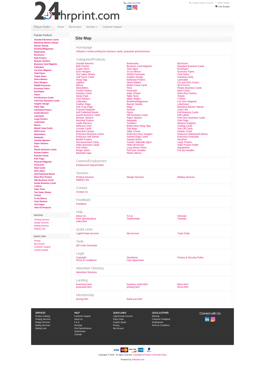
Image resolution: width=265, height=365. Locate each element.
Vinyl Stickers (40, 201)
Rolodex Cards (41, 156)
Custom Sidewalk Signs (139, 142)
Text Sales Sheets (42, 192)
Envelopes (39, 91)
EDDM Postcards (42, 85)
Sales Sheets (134, 93)
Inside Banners (41, 113)
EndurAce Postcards (188, 136)
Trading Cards (184, 125)
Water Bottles (134, 98)
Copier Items (40, 76)
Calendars (39, 67)
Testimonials (133, 218)
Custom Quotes (41, 250)
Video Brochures (135, 144)
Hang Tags (39, 107)
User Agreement (135, 260)
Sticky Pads (82, 96)
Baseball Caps (83, 153)
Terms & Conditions (86, 260)
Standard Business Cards (46, 40)
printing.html (133, 287)
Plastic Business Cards (45, 149)
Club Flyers (39, 73)
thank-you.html (134, 299)
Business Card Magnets (45, 64)
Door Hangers (40, 82)
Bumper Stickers (42, 61)
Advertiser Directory (86, 272)
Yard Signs (39, 204)
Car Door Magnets (43, 70)
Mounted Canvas (85, 131)
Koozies (131, 109)
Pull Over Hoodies (136, 150)
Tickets (37, 195)
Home (60, 26)
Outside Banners (42, 140)
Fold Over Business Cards (46, 101)
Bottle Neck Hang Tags (139, 125)
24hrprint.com (138, 359)
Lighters (80, 82)
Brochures (39, 55)
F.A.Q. (130, 216)
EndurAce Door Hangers (140, 134)
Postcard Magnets (43, 162)
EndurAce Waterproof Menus (192, 134)
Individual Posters (43, 110)
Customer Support (112, 26)
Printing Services (41, 219)
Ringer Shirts (83, 150)
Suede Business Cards (45, 183)
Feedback (81, 204)
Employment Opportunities (90, 165)
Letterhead (39, 122)
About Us (81, 216)
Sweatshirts (183, 147)
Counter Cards (83, 128)
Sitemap (155, 316)
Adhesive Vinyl (84, 125)
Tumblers (132, 123)
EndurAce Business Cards (90, 134)
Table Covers (134, 131)
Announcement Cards (87, 142)
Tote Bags (132, 128)
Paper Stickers (41, 143)
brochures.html (84, 284)
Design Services (41, 223)
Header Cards (184, 131)
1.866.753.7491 (133, 3)
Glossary (182, 216)
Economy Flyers (42, 88)
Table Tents (39, 189)
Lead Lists (182, 109)
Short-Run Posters (43, 177)
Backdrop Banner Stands (46, 43)
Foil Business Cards (44, 98)
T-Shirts (38, 186)
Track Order (183, 233)
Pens (36, 146)
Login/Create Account (201, 3)
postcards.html (83, 287)
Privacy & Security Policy (190, 257)
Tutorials (181, 218)
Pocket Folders (41, 152)
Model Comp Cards (43, 128)
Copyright (81, 257)
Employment (157, 322)
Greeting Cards (185, 77)
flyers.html (182, 284)
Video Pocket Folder (188, 144)
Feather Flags (83, 104)
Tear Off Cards (185, 128)
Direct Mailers (40, 79)
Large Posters (41, 119)
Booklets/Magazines (44, 49)
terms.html (182, 287)
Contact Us (82, 191)
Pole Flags (39, 159)
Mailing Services (41, 226)
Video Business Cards (87, 144)
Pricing (37, 241)
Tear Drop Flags (84, 106)
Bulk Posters (40, 58)
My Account (75, 26)
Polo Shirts (82, 147)
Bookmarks (39, 52)
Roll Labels (39, 171)
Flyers (37, 94)
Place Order (118, 319)
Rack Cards (39, 168)
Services (92, 26)
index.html (81, 221)
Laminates (39, 116)
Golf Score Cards (85, 77)
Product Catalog (42, 316)
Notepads (38, 137)
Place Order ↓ (43, 26)
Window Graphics (186, 123)
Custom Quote (119, 322)
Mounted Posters (85, 120)
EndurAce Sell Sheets (87, 136)
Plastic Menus (134, 153)
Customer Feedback (161, 319)
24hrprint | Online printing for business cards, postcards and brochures (113, 51)
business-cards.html (137, 284)
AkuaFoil (181, 139)
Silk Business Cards (44, 180)
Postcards (39, 165)
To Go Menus (40, 198)
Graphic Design (41, 104)
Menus (37, 125)
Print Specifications (86, 218)
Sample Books (134, 139)
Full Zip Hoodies (185, 150)
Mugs (129, 106)
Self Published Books (44, 174)
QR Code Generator (86, 245)
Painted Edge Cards (137, 136)
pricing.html (82, 299)
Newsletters (39, 134)
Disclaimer (132, 257)
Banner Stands (41, 46)
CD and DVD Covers (188, 82)
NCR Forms (39, 131)
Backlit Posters (84, 139)
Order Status (223, 3)
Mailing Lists (39, 229)
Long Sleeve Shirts (137, 147)
